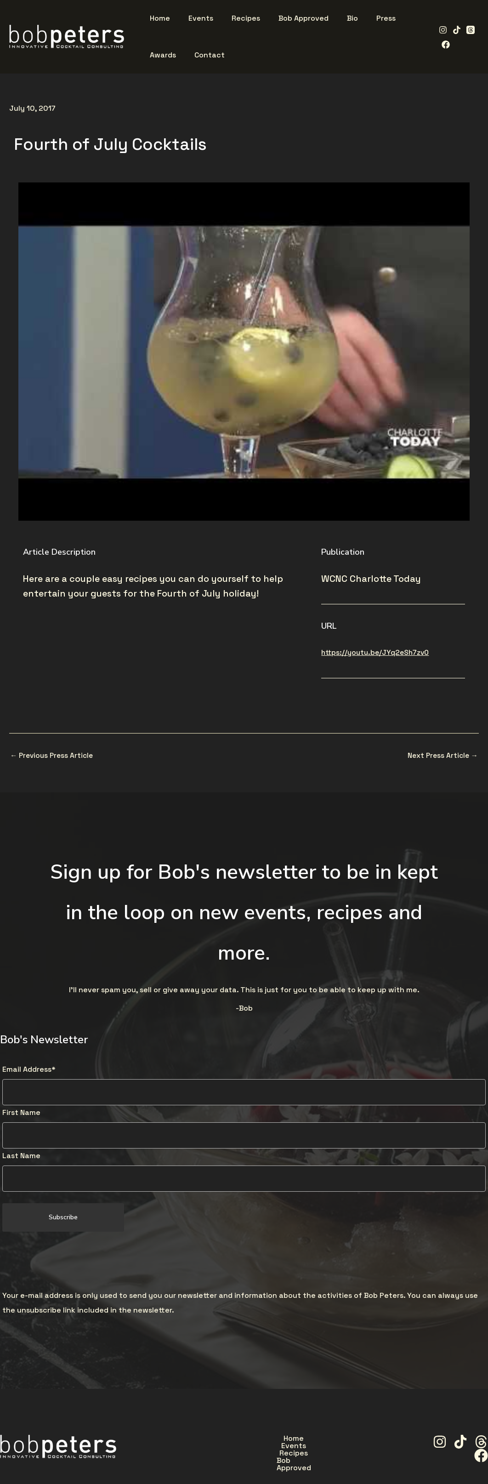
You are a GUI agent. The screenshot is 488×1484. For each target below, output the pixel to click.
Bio (201, 1461)
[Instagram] (440, 30)
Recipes (274, 1440)
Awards (276, 1461)
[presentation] (72, 1262)
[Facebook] (442, 44)
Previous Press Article (53, 755)
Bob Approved (331, 1440)
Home (188, 1440)
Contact (323, 1461)
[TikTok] (453, 30)
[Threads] (467, 30)
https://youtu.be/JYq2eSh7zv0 (377, 652)
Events (228, 1440)
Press (235, 1461)
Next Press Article (441, 755)
